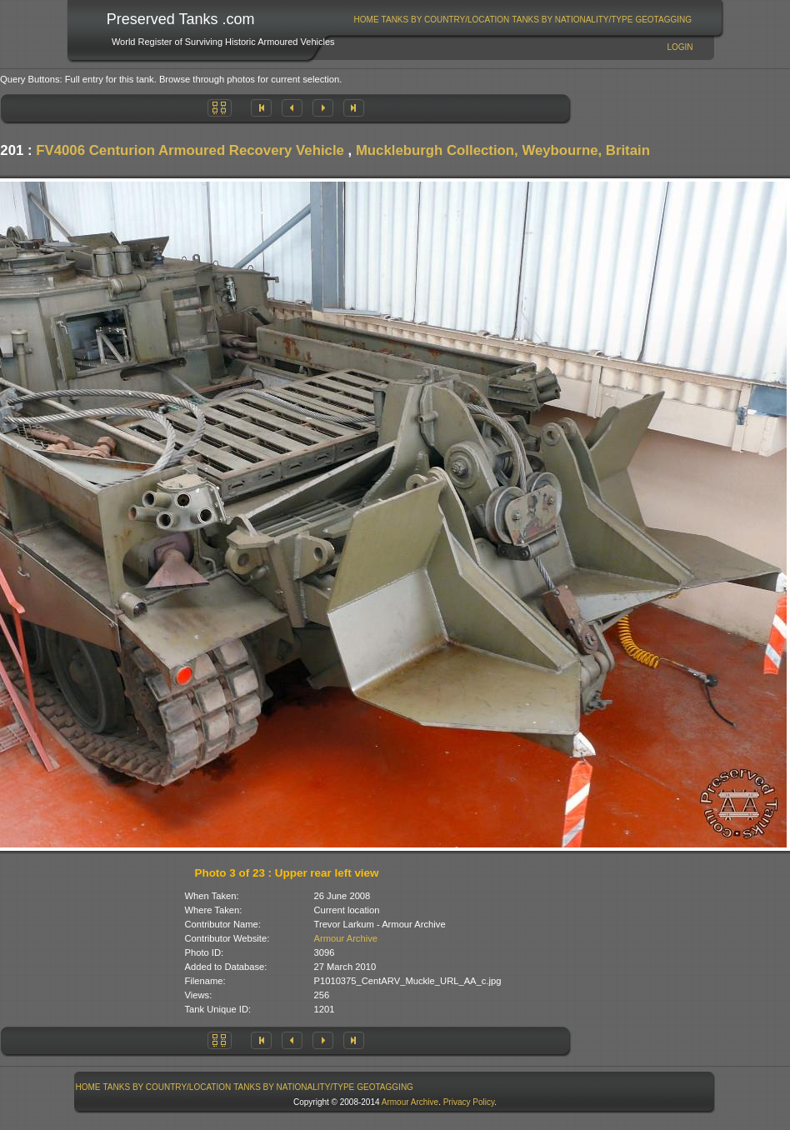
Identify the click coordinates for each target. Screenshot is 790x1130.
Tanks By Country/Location (446, 19)
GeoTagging (663, 19)
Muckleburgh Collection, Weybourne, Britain (503, 150)
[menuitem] (366, 19)
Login (679, 47)
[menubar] (522, 19)
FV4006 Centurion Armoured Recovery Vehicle (190, 150)
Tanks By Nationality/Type (572, 19)
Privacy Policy (469, 1102)
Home (366, 19)
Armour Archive (346, 938)
